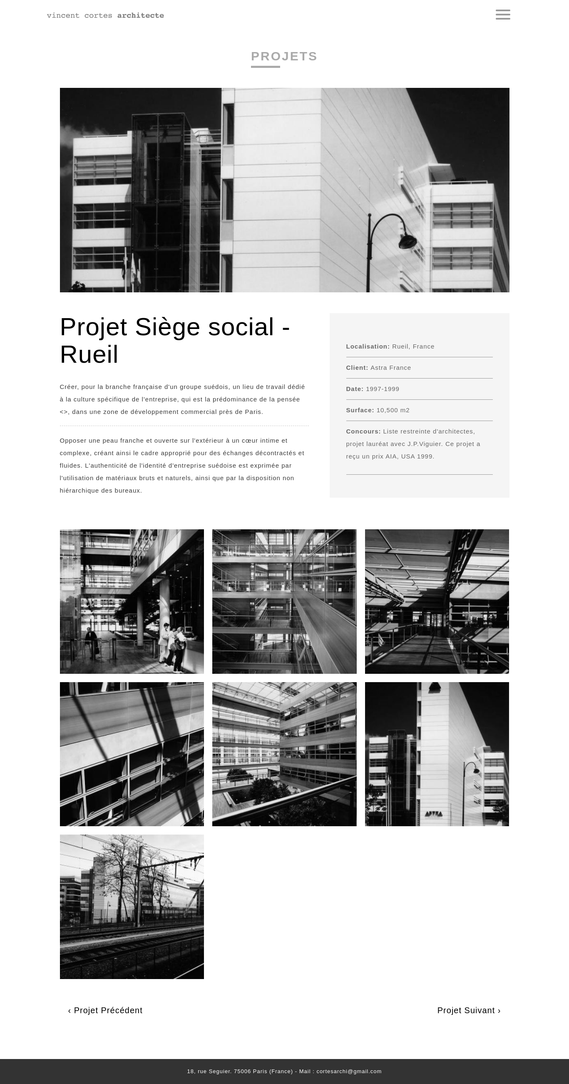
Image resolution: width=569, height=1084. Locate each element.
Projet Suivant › (469, 1010)
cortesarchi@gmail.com (349, 1071)
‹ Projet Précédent (105, 1010)
